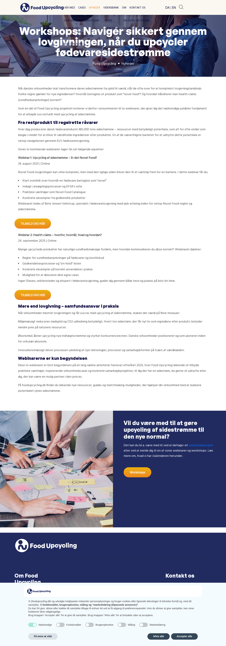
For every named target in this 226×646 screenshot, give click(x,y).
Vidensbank (111, 7)
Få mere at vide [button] (43, 636)
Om (124, 7)
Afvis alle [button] (158, 636)
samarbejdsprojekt (201, 445)
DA (167, 7)
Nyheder (94, 7)
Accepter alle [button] (184, 636)
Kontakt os (137, 7)
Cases (82, 7)
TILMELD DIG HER (33, 224)
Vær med (69, 7)
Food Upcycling (104, 63)
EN (174, 7)
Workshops (137, 472)
